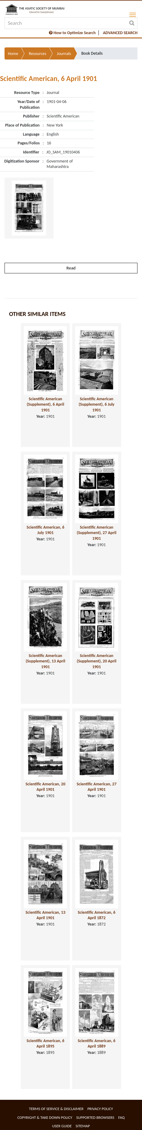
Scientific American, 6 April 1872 (96, 915)
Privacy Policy (100, 1108)
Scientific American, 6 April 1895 (45, 1043)
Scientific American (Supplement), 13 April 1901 (45, 661)
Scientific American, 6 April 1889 (96, 1043)
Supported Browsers (95, 1117)
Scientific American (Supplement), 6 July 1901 (96, 404)
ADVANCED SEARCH (120, 32)
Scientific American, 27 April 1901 (97, 786)
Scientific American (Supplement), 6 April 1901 (45, 404)
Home (13, 53)
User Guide (62, 1126)
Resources (37, 53)
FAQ (121, 1117)
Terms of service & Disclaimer (56, 1108)
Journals (64, 53)
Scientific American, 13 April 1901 (45, 915)
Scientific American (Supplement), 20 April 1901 (96, 661)
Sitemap (83, 1126)
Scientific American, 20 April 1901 (45, 786)
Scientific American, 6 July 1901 (45, 530)
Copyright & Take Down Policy (44, 1117)
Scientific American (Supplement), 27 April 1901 (96, 533)
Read (71, 268)
